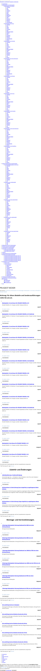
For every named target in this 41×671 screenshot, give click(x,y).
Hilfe (3, 661)
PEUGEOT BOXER (3, 291)
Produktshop (7, 290)
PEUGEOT (38, 290)
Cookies (3, 660)
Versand (12, 466)
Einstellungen (4, 667)
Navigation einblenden (13, 1)
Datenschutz (4, 658)
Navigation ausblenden (4, 1)
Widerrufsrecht (5, 656)
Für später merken (6, 309)
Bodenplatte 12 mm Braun (30, 290)
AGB (3, 657)
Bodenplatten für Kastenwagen (17, 290)
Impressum (4, 654)
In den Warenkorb (5, 323)
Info (3, 655)
